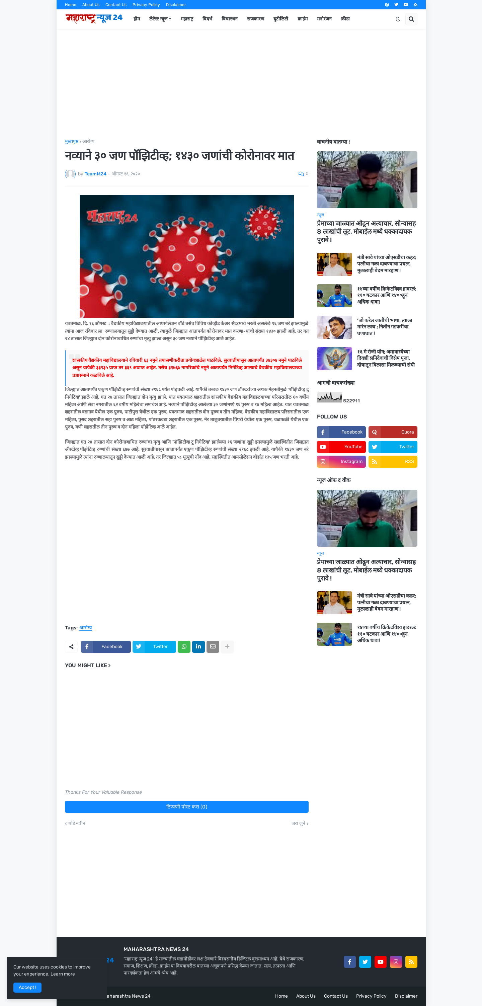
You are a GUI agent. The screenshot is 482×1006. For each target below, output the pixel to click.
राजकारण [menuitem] (255, 19)
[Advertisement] (241, 84)
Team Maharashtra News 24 (120, 996)
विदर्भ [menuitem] (207, 19)
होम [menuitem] (137, 19)
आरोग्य (88, 141)
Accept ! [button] (27, 987)
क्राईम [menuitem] (303, 19)
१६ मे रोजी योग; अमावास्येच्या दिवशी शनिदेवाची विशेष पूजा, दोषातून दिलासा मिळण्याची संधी (386, 358)
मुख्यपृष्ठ (71, 141)
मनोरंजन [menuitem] (324, 19)
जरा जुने (298, 823)
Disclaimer (176, 4)
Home (70, 4)
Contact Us (116, 4)
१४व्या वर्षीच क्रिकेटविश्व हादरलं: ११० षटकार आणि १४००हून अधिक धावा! (386, 295)
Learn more (63, 974)
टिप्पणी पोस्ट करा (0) (186, 807)
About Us (90, 4)
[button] (398, 19)
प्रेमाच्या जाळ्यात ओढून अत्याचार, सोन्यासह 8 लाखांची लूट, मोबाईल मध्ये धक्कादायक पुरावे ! (366, 232)
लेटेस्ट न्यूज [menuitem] (158, 19)
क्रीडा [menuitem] (345, 19)
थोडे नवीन (76, 823)
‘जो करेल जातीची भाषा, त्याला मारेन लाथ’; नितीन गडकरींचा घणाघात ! (384, 326)
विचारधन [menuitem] (230, 19)
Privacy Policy (146, 4)
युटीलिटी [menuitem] (280, 19)
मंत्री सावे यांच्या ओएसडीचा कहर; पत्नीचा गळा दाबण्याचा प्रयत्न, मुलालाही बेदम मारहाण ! (386, 264)
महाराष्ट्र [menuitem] (187, 19)
